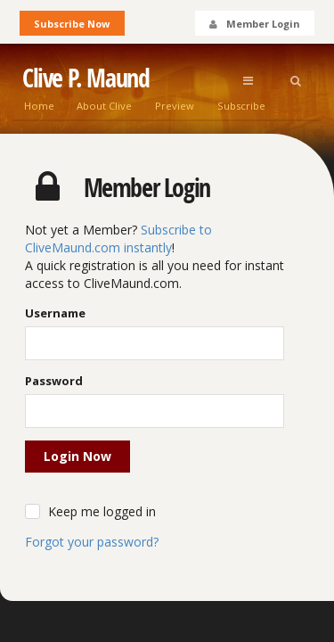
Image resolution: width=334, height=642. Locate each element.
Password (54, 381)
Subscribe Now (72, 23)
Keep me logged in (102, 511)
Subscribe (241, 105)
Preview (174, 105)
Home (39, 105)
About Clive (104, 105)
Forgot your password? (92, 541)
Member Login (254, 23)
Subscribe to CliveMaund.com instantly (118, 238)
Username (55, 313)
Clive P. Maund (85, 78)
